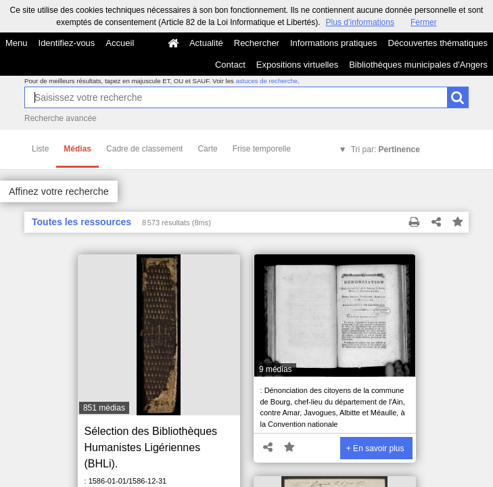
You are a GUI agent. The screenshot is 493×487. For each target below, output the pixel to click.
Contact (230, 65)
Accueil (119, 43)
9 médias (275, 369)
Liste (40, 149)
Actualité (206, 43)
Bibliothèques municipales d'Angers (418, 65)
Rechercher (256, 43)
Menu (16, 43)
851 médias (104, 408)
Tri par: (385, 149)
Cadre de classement (144, 149)
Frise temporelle (262, 149)
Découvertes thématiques (438, 43)
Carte (207, 149)
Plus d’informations (360, 22)
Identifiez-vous (67, 43)
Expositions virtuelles (297, 65)
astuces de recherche (266, 81)
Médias (77, 149)
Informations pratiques (333, 43)
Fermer (423, 22)
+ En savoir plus (375, 448)
